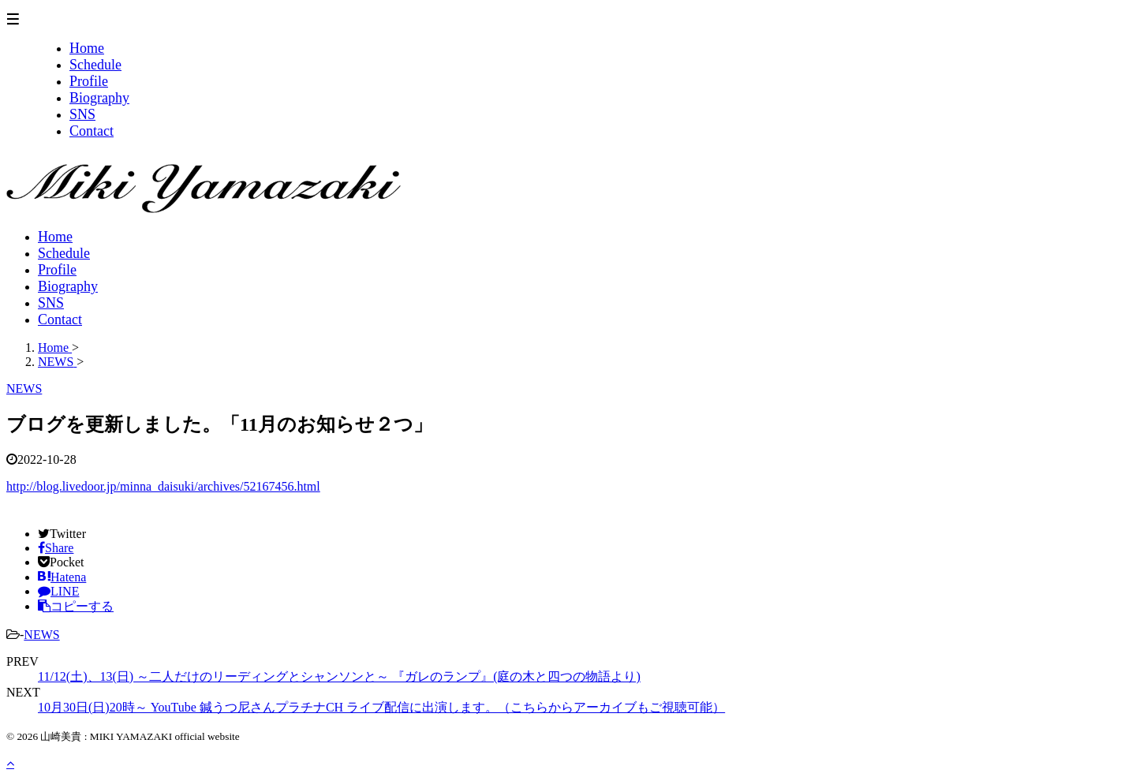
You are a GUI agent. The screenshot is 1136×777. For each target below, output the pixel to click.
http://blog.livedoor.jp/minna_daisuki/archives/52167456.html (163, 486)
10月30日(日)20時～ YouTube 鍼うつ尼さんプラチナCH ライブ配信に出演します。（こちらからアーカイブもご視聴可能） (381, 707)
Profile (57, 270)
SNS (51, 303)
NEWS (41, 634)
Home (55, 237)
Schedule (64, 253)
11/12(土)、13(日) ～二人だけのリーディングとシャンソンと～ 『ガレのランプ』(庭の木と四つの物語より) (339, 676)
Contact (60, 319)
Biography (68, 286)
